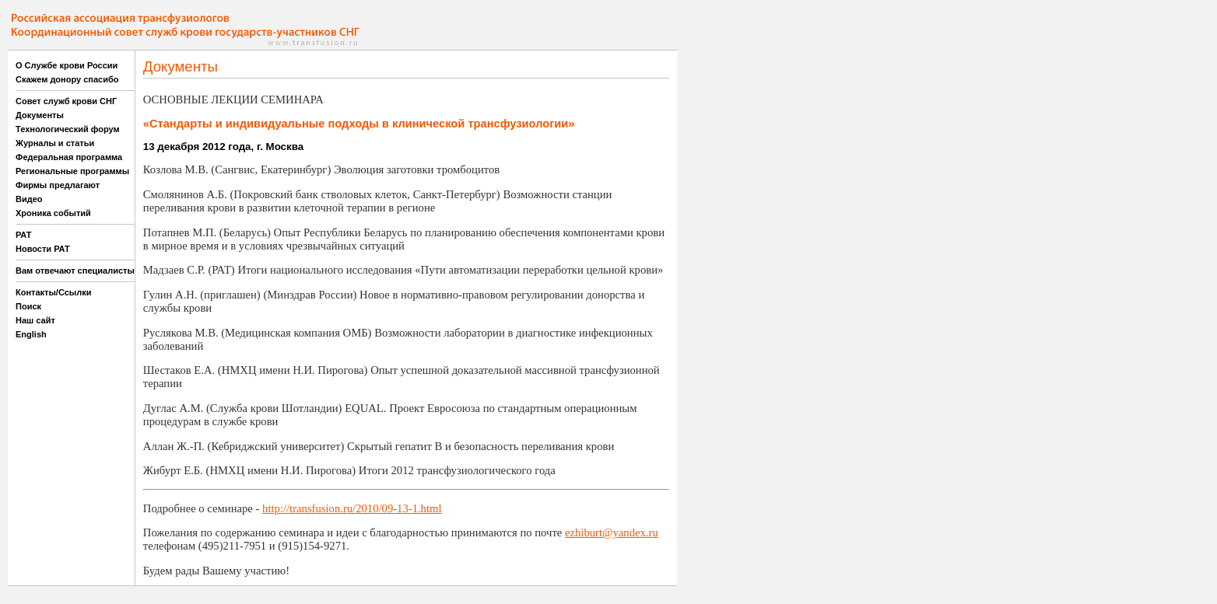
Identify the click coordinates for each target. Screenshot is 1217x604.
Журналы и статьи (55, 143)
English (31, 334)
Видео (29, 199)
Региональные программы (72, 171)
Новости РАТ (43, 248)
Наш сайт (35, 320)
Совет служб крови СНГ (66, 101)
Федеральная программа (69, 157)
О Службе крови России (66, 65)
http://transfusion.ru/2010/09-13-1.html (351, 508)
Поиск (28, 306)
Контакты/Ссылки (54, 292)
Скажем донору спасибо (67, 79)
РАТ (24, 234)
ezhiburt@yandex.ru (611, 532)
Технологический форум (68, 129)
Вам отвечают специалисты (75, 270)
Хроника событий (53, 213)
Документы (40, 115)
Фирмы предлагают (58, 185)
